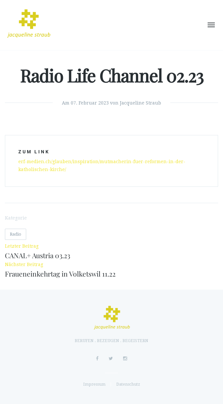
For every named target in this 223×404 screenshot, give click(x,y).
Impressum (94, 384)
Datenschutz (128, 384)
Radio (15, 234)
